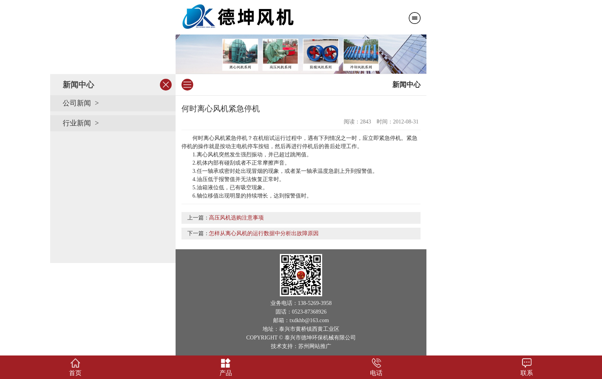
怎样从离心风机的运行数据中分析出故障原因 (264, 233)
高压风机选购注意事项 (236, 218)
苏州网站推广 (314, 346)
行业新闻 (77, 123)
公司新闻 (77, 103)
